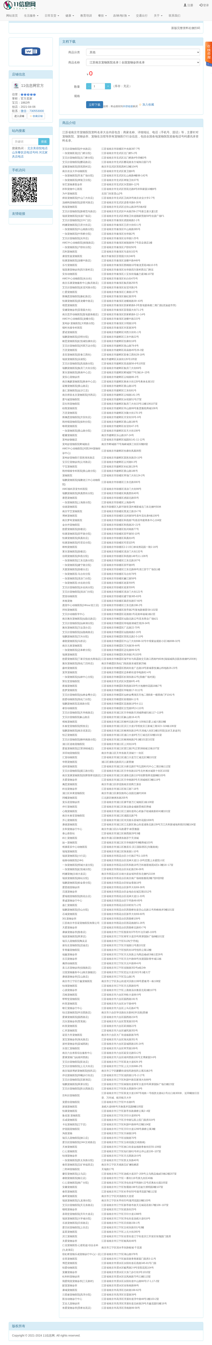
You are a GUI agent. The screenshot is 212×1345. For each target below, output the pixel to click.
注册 (188, 5)
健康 (69, 15)
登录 (204, 5)
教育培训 (86, 15)
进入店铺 (19, 116)
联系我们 (174, 15)
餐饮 (102, 15)
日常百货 (52, 15)
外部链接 (128, 106)
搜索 (44, 141)
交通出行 (142, 15)
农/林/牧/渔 (121, 15)
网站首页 (12, 15)
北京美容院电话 (37, 148)
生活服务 (31, 15)
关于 (158, 15)
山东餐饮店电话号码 (25, 152)
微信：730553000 (32, 111)
